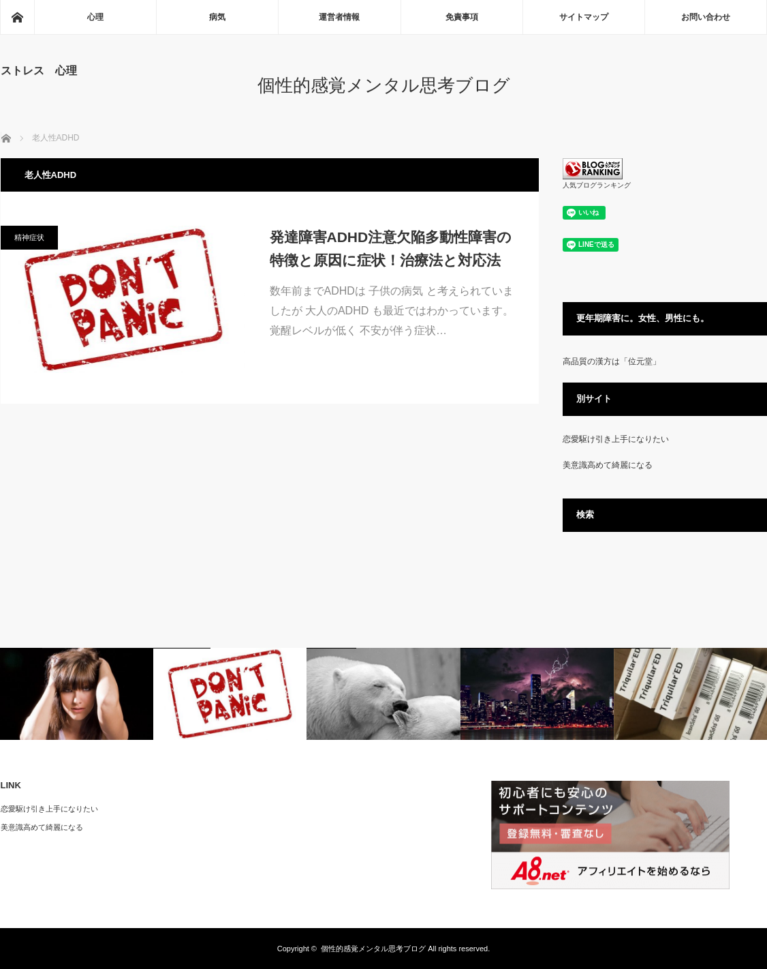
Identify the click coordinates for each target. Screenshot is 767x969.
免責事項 (461, 17)
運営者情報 (339, 17)
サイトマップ (583, 17)
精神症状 (29, 237)
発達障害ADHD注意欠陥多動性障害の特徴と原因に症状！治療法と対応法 (391, 248)
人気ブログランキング (597, 185)
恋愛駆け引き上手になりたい (616, 439)
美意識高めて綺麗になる (608, 465)
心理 (95, 17)
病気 (217, 17)
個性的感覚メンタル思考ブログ (383, 85)
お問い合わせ (705, 17)
